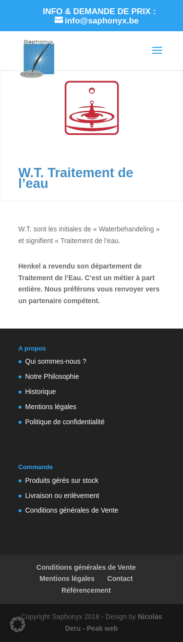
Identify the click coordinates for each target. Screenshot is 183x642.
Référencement (86, 590)
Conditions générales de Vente (72, 510)
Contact (120, 578)
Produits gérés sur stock (62, 480)
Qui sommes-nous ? (55, 361)
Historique (40, 391)
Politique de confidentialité (65, 422)
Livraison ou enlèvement (62, 495)
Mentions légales (51, 407)
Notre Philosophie (52, 376)
